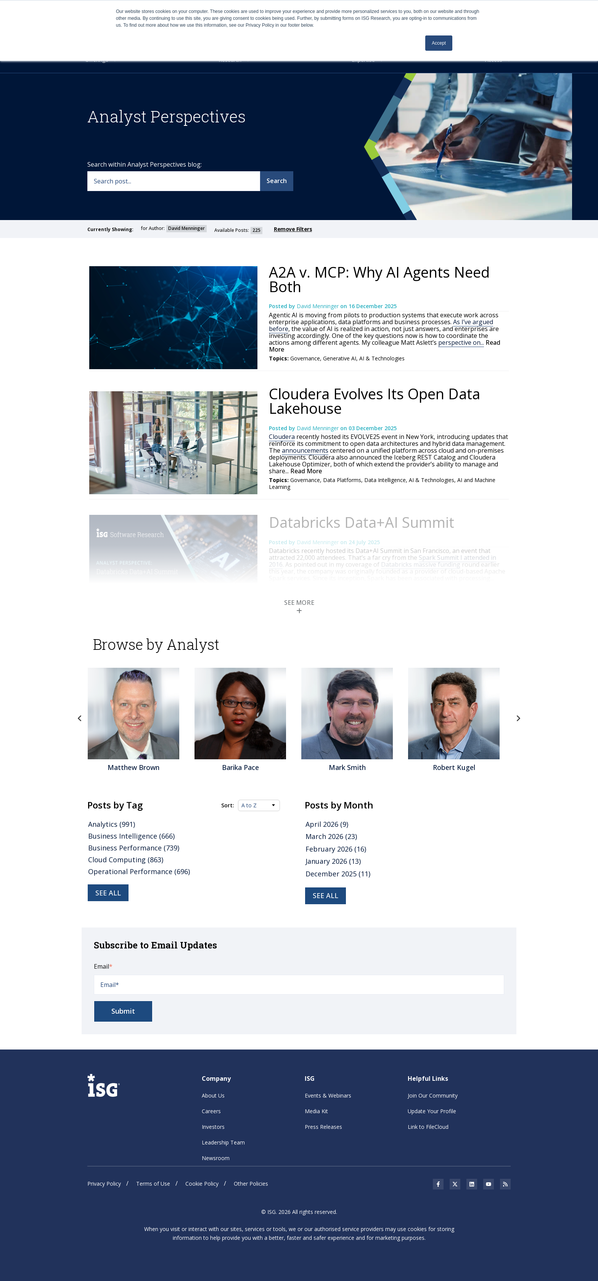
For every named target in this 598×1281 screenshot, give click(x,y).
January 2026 (333, 861)
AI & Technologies (382, 358)
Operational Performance (139, 871)
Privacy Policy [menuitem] (104, 1183)
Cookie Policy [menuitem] (202, 1183)
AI (350, 594)
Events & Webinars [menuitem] (328, 1095)
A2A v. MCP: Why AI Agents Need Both (379, 279)
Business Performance (133, 847)
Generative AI (339, 358)
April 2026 (326, 824)
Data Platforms (342, 480)
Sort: (227, 805)
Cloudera (282, 436)
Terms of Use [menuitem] (153, 1183)
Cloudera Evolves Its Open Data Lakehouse (374, 401)
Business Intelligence (131, 836)
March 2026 (331, 836)
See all (108, 892)
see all (325, 895)
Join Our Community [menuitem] (433, 1095)
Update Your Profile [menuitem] (432, 1111)
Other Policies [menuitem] (251, 1183)
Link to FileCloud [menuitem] (428, 1126)
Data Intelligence (385, 480)
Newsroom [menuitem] (216, 1158)
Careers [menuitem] (211, 1111)
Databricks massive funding (420, 564)
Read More (305, 471)
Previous (80, 718)
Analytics (334, 594)
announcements (305, 450)
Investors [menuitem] (213, 1126)
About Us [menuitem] (213, 1095)
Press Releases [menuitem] (323, 1126)
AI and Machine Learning (335, 600)
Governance (305, 358)
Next (518, 718)
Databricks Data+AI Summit (361, 522)
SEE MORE (299, 606)
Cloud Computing (125, 859)
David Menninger (318, 306)
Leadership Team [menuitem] (223, 1142)
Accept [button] (439, 43)
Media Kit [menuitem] (316, 1111)
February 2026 (335, 848)
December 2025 (337, 873)
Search (277, 181)
